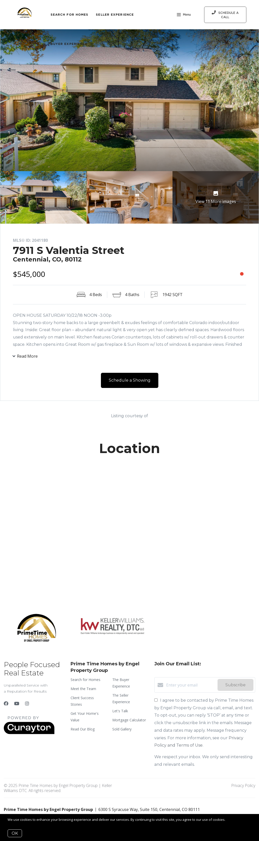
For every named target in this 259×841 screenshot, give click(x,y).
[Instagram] (27, 703)
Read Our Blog (83, 729)
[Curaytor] (29, 732)
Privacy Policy (243, 785)
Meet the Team (83, 688)
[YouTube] (16, 703)
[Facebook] (6, 703)
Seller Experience (115, 14)
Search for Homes (70, 14)
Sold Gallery (122, 729)
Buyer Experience (69, 43)
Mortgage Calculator (129, 720)
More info (233, 819)
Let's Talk (120, 710)
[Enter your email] (190, 685)
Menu (183, 15)
